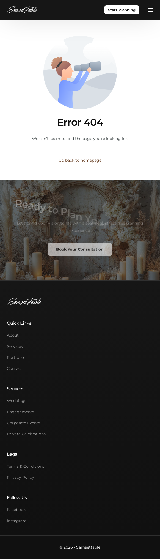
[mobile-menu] (149, 10)
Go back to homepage (80, 160)
